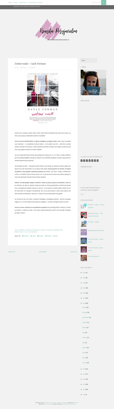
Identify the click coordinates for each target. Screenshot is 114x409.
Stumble (48, 236)
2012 (84, 384)
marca (83, 352)
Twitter (33, 236)
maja (83, 343)
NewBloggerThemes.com (69, 404)
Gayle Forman (19, 230)
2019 (84, 288)
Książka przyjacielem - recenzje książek (55, 402)
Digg (55, 236)
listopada (84, 312)
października (85, 317)
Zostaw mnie (32, 232)
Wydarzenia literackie (35, 2)
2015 (84, 369)
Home (10, 2)
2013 (84, 379)
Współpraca (23, 2)
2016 (84, 303)
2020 (84, 283)
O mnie (16, 2)
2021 (84, 278)
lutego (84, 358)
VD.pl (82, 194)
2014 (84, 374)
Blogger (76, 402)
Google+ (40, 236)
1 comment (32, 67)
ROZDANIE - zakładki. (93, 222)
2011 (84, 389)
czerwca (84, 337)
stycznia (84, 363)
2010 (84, 394)
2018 (84, 293)
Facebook (25, 236)
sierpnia (84, 327)
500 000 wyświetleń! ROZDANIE (96, 230)
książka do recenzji (32, 230)
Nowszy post (11, 252)
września (84, 322)
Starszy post (74, 252)
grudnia (84, 307)
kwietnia (84, 347)
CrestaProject (48, 404)
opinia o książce (46, 230)
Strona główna (43, 252)
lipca (83, 332)
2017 (84, 298)
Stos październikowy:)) (94, 256)
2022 (84, 273)
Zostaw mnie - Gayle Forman (30, 63)
